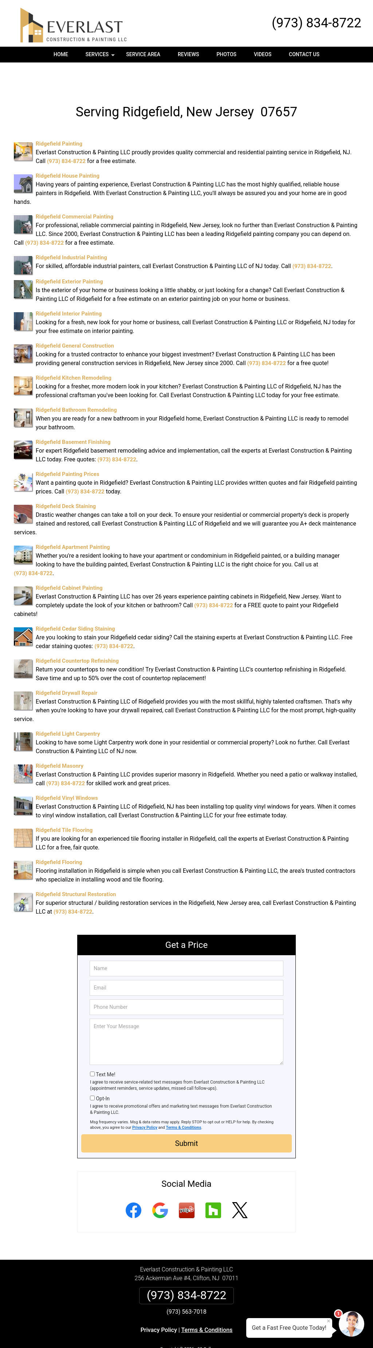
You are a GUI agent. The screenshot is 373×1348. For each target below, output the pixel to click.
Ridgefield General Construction (75, 320)
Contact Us (304, 54)
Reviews (188, 54)
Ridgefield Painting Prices (67, 449)
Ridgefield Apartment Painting (73, 522)
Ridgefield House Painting (67, 150)
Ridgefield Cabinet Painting (69, 562)
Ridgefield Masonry (59, 740)
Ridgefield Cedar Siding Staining (75, 603)
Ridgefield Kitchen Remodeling (73, 352)
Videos (262, 54)
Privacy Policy (144, 1102)
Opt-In (102, 1073)
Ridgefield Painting (59, 118)
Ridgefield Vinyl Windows (67, 773)
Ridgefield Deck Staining (66, 481)
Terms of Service (239, 1332)
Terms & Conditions (183, 1102)
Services (101, 56)
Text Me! (105, 1049)
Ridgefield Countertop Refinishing (77, 635)
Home (61, 54)
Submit (186, 1118)
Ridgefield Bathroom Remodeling (76, 384)
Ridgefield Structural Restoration (76, 869)
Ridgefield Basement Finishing (73, 417)
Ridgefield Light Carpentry (68, 708)
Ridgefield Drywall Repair (66, 668)
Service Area (143, 54)
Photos (226, 54)
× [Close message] (328, 1321)
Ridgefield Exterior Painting (69, 256)
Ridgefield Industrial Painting (71, 232)
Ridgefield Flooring (59, 837)
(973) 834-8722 (316, 23)
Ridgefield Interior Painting (69, 288)
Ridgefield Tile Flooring (64, 805)
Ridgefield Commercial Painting (74, 191)
